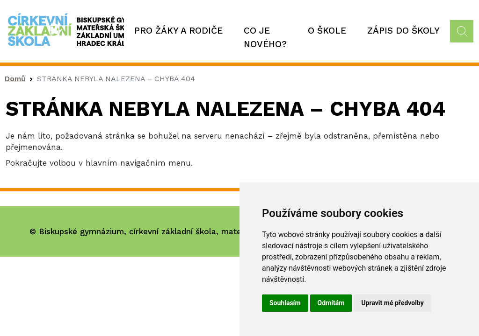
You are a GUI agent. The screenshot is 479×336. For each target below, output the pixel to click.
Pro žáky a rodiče (178, 30)
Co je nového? (265, 37)
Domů (15, 78)
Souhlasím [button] (285, 303)
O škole (327, 30)
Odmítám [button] (331, 303)
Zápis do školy (403, 30)
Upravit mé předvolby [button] (392, 303)
